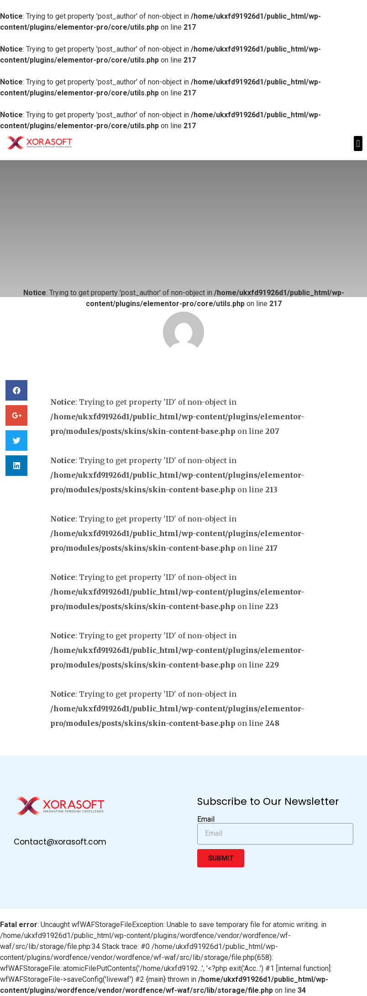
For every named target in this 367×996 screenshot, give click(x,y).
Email (206, 819)
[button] (358, 143)
